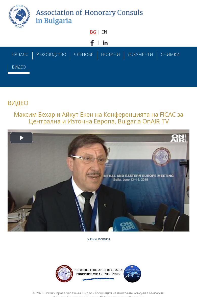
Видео (19, 67)
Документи (140, 54)
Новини (110, 54)
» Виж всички (98, 239)
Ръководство (51, 54)
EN (104, 32)
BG (93, 32)
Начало (20, 54)
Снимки (170, 54)
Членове (83, 54)
